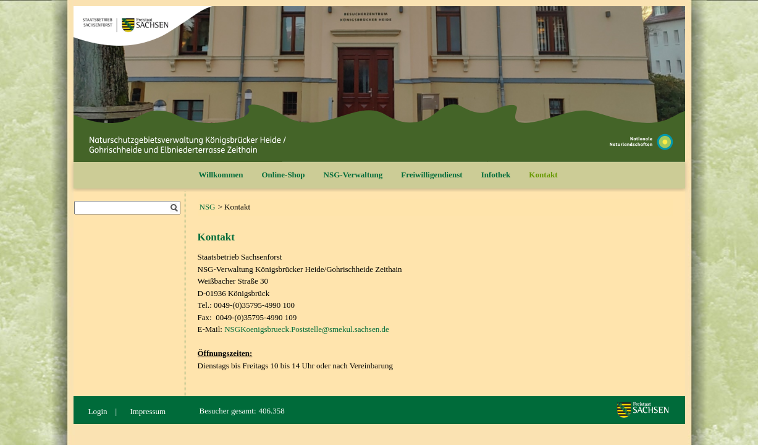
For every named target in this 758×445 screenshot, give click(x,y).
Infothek (496, 174)
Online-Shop (283, 174)
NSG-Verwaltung (353, 174)
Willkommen (221, 174)
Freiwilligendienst (431, 174)
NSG (208, 206)
